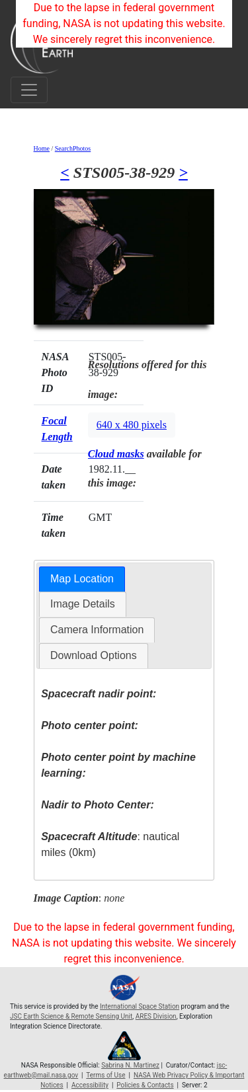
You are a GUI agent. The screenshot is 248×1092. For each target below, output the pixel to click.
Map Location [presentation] (82, 578)
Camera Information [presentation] (97, 629)
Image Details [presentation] (82, 603)
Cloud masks (116, 453)
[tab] (82, 579)
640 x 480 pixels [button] (132, 424)
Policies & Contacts (144, 1085)
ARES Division (156, 1016)
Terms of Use (105, 1075)
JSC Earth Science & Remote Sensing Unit (71, 1016)
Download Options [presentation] (93, 655)
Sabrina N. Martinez (130, 1065)
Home (42, 148)
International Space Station (139, 1006)
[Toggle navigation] (29, 90)
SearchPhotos (73, 148)
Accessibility (89, 1085)
